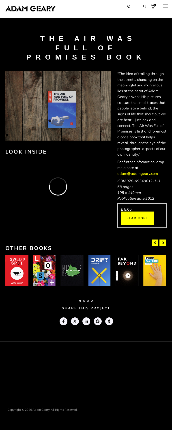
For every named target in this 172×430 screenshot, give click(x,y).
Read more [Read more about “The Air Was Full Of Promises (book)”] (137, 218)
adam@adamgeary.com (137, 173)
